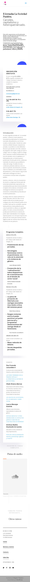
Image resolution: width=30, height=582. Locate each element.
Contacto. (6, 552)
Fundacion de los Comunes (8, 496)
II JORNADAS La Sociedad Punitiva (19, 496)
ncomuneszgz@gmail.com (13, 93)
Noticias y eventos (8, 547)
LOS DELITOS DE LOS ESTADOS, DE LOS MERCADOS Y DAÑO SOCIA (15, 399)
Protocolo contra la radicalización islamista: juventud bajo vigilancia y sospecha (15, 436)
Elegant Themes (18, 578)
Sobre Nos (6, 557)
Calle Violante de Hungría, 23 (14, 107)
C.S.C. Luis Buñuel (7, 533)
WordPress (19, 580)
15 (19, 117)
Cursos (5, 541)
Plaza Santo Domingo (12, 117)
